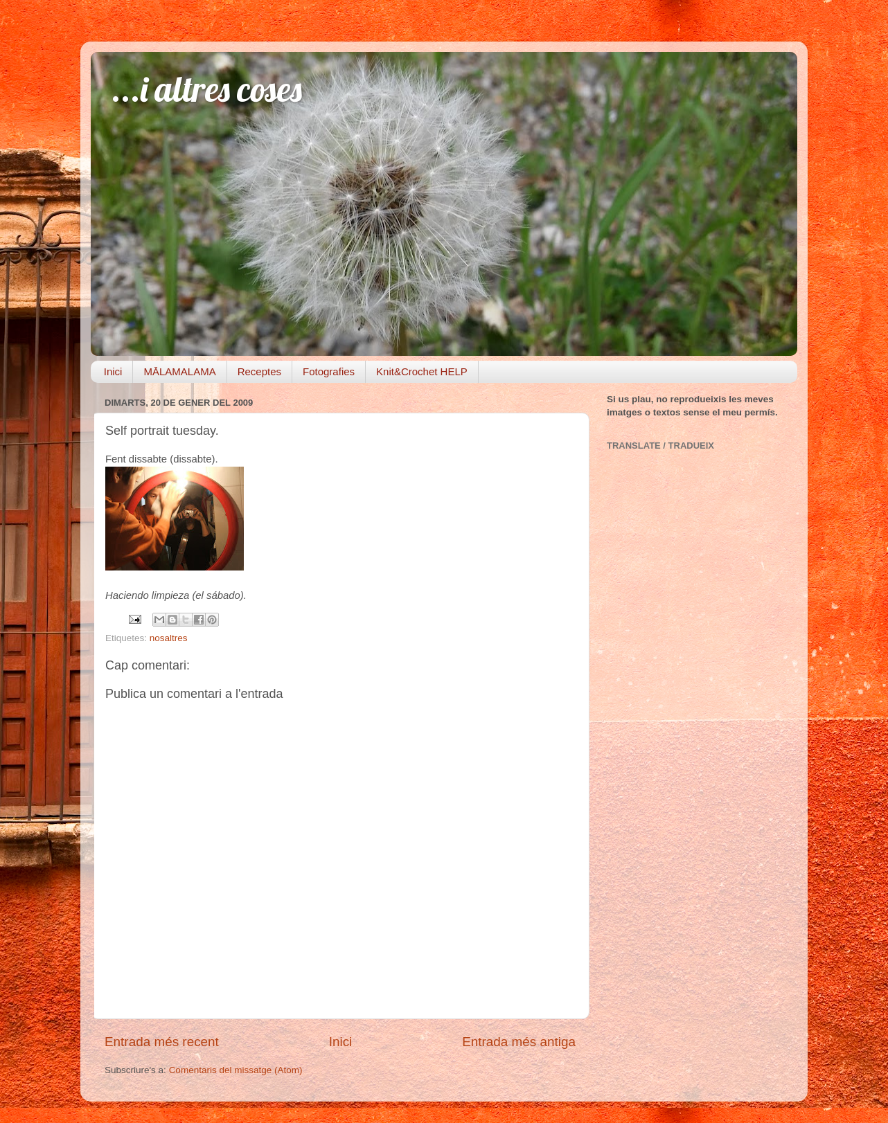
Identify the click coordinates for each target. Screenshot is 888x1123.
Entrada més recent (162, 1041)
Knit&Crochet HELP (422, 371)
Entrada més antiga (519, 1041)
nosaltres (169, 638)
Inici (113, 371)
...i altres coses (207, 89)
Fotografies (329, 371)
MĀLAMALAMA (179, 371)
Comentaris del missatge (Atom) (236, 1070)
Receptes (259, 371)
